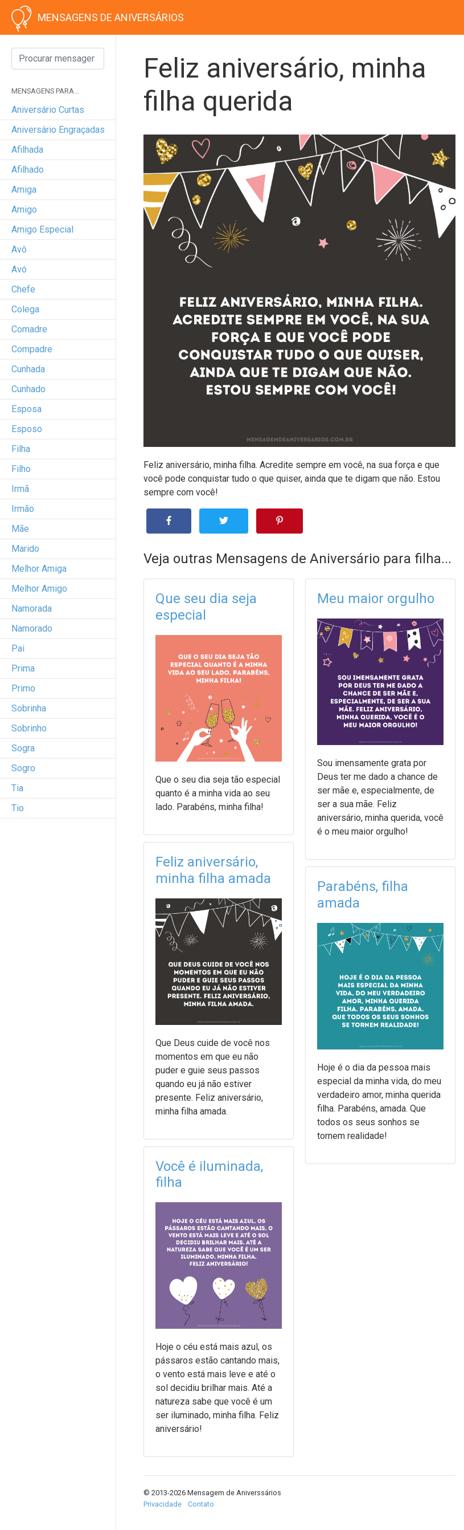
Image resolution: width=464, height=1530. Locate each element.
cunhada (28, 369)
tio (17, 808)
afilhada (27, 149)
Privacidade (162, 1504)
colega (25, 309)
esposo (26, 429)
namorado (31, 628)
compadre (31, 349)
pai (17, 648)
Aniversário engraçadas (58, 129)
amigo (24, 209)
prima (23, 668)
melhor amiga (39, 568)
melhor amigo (39, 588)
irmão (22, 508)
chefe (23, 289)
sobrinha (28, 708)
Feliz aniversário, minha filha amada (213, 870)
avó (19, 269)
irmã (20, 488)
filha (20, 448)
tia (17, 788)
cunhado (28, 389)
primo (23, 688)
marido (25, 548)
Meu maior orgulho (375, 599)
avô (19, 249)
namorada (31, 608)
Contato (201, 1504)
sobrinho (29, 728)
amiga (23, 189)
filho (21, 468)
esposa (26, 409)
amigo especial (42, 229)
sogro (23, 768)
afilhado (27, 169)
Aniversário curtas (47, 109)
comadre (29, 329)
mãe (20, 528)
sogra (23, 748)
